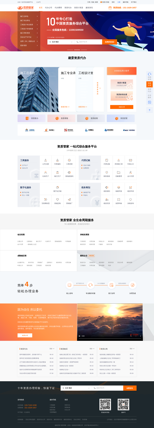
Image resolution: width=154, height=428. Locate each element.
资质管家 (26, 7)
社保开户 (45, 176)
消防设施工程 (67, 89)
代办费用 (58, 8)
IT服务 (101, 244)
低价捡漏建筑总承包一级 (107, 362)
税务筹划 (59, 262)
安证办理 (120, 262)
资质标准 (67, 407)
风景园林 (83, 95)
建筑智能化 (84, 86)
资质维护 (101, 262)
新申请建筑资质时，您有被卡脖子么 (31, 354)
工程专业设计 (84, 80)
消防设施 (83, 97)
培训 (109, 265)
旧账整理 (119, 176)
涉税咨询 (130, 203)
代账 (92, 2)
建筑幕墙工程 (67, 86)
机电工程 (25, 85)
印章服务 (57, 164)
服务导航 (125, 2)
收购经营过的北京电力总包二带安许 (71, 358)
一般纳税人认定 (31, 244)
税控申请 (130, 191)
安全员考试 (77, 419)
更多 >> (52, 348)
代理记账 (81, 156)
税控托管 (107, 203)
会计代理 (130, 176)
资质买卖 (111, 262)
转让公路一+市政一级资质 (108, 373)
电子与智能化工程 (69, 83)
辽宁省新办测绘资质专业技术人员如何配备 (33, 362)
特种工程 (66, 92)
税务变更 (92, 244)
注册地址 (29, 241)
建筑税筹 (129, 262)
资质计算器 (105, 2)
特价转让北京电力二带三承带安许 (110, 369)
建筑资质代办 (58, 419)
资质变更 (124, 118)
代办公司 (48, 8)
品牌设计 (49, 262)
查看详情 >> (24, 107)
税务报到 (107, 191)
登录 (113, 2)
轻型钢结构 (84, 92)
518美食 (84, 419)
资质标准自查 (121, 95)
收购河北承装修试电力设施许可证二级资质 (73, 373)
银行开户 (57, 176)
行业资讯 (27, 412)
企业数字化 (20, 262)
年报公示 (130, 164)
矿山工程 (25, 87)
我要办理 (122, 107)
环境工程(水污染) (86, 103)
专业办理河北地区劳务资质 (28, 373)
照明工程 (83, 100)
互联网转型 (46, 203)
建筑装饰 (83, 83)
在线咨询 (150, 76)
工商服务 (20, 156)
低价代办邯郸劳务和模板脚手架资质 (31, 369)
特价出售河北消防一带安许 (108, 366)
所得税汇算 (119, 164)
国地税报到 (69, 176)
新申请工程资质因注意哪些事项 (29, 358)
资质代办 (68, 8)
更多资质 (23, 45)
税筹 (96, 2)
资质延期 (94, 118)
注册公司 (20, 241)
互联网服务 (53, 412)
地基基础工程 (67, 95)
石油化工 (25, 93)
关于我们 (134, 2)
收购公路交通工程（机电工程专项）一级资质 (73, 354)
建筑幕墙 (83, 89)
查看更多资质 (97, 88)
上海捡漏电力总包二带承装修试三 (110, 358)
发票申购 (119, 203)
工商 (88, 2)
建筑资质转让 (68, 419)
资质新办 (34, 118)
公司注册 (45, 164)
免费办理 (25, 335)
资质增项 (64, 118)
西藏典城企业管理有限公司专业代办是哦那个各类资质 (34, 366)
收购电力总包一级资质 (66, 366)
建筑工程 (25, 79)
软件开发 (109, 244)
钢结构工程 (66, 97)
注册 (119, 2)
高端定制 (57, 203)
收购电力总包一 (64, 369)
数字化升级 (57, 191)
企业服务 (149, 96)
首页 (40, 8)
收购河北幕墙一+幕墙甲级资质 (69, 362)
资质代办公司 (41, 419)
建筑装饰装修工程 (69, 80)
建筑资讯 (89, 8)
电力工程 (25, 90)
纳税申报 (119, 191)
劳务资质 (66, 100)
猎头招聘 (101, 265)
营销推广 (69, 203)
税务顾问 (129, 241)
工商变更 (69, 164)
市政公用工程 (26, 82)
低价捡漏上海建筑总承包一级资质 (110, 354)
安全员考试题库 (30, 419)
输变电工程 (66, 103)
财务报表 (107, 176)
